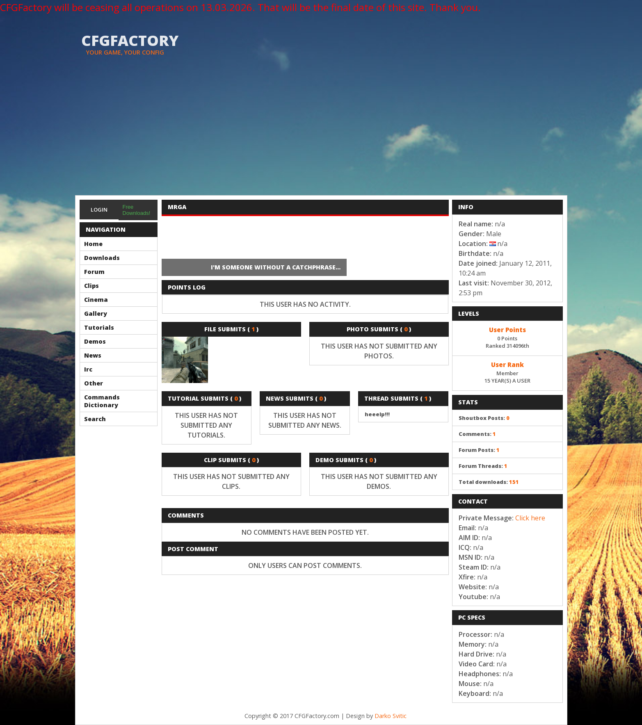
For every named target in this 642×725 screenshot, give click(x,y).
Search (95, 419)
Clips (91, 286)
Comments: (477, 434)
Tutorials (99, 327)
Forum (94, 272)
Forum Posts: (479, 450)
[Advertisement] (321, 133)
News (92, 355)
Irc (88, 369)
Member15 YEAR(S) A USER (507, 372)
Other (93, 383)
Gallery (95, 313)
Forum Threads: (483, 466)
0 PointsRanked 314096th (507, 337)
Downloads (102, 258)
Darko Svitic (391, 716)
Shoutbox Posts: (484, 418)
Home (93, 244)
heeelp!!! (377, 414)
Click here (530, 517)
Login (99, 209)
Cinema (96, 299)
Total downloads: (489, 482)
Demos (95, 341)
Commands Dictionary (102, 401)
